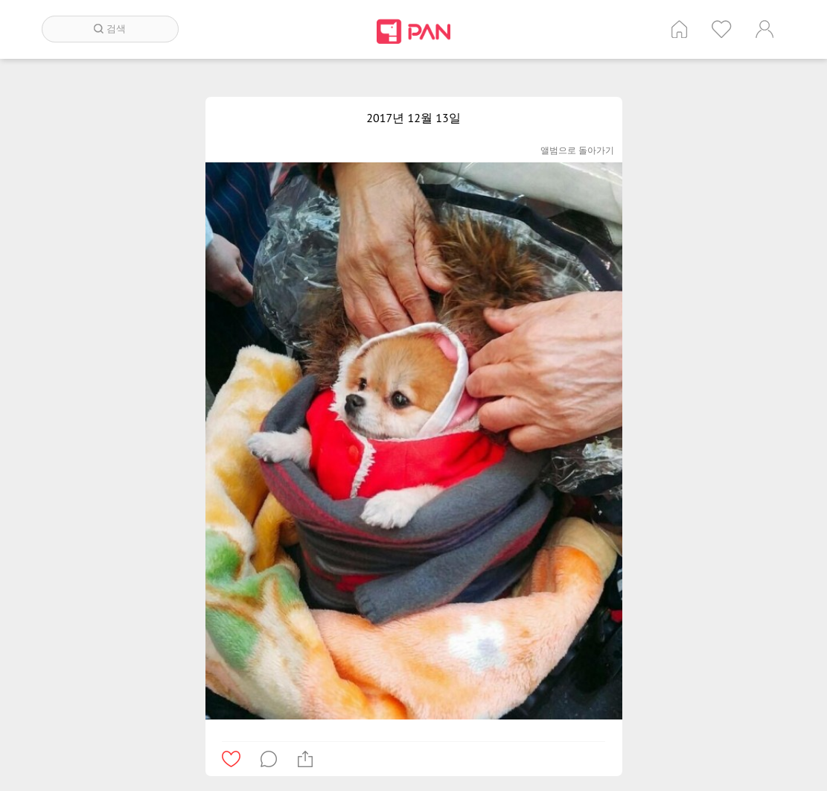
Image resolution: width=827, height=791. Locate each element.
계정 (764, 29)
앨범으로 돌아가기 (577, 150)
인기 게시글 (722, 29)
